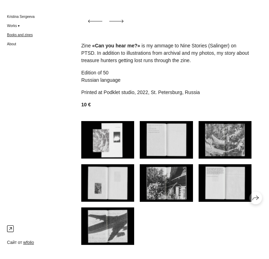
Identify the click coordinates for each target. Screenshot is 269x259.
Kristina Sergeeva (21, 17)
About (11, 44)
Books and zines (20, 35)
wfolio (28, 242)
